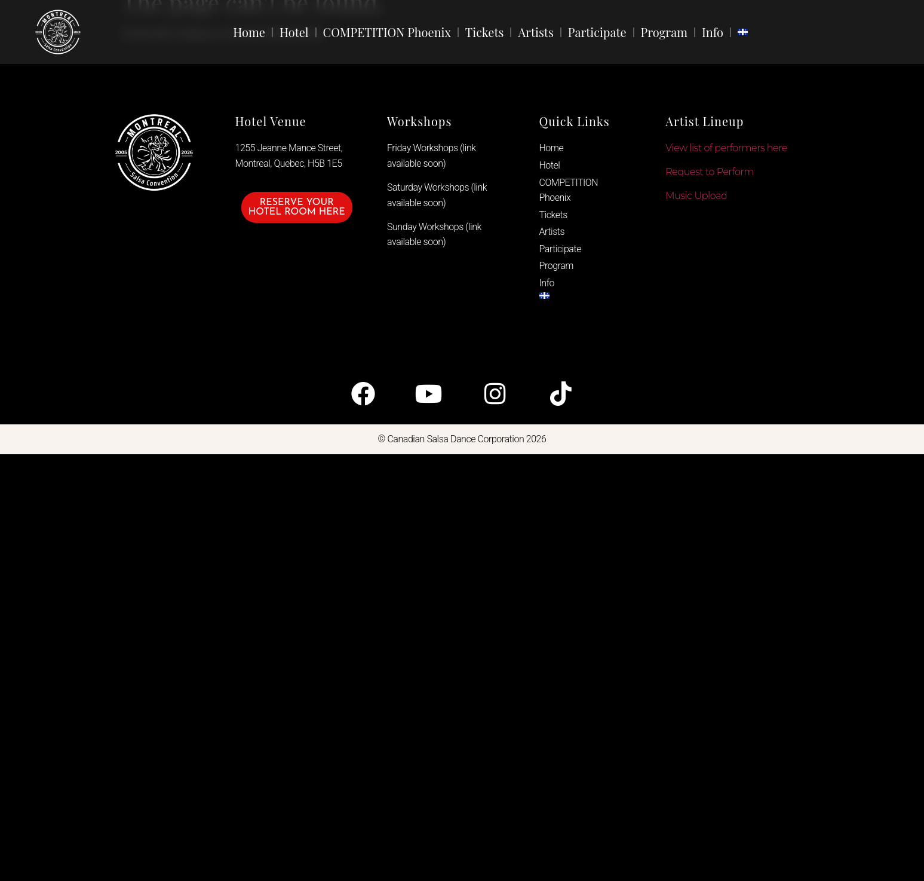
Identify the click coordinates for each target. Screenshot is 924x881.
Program (664, 32)
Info (712, 32)
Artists (535, 32)
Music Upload (696, 195)
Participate (597, 32)
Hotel (294, 32)
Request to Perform (709, 172)
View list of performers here (726, 148)
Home (249, 32)
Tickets (484, 32)
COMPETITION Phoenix (387, 32)
